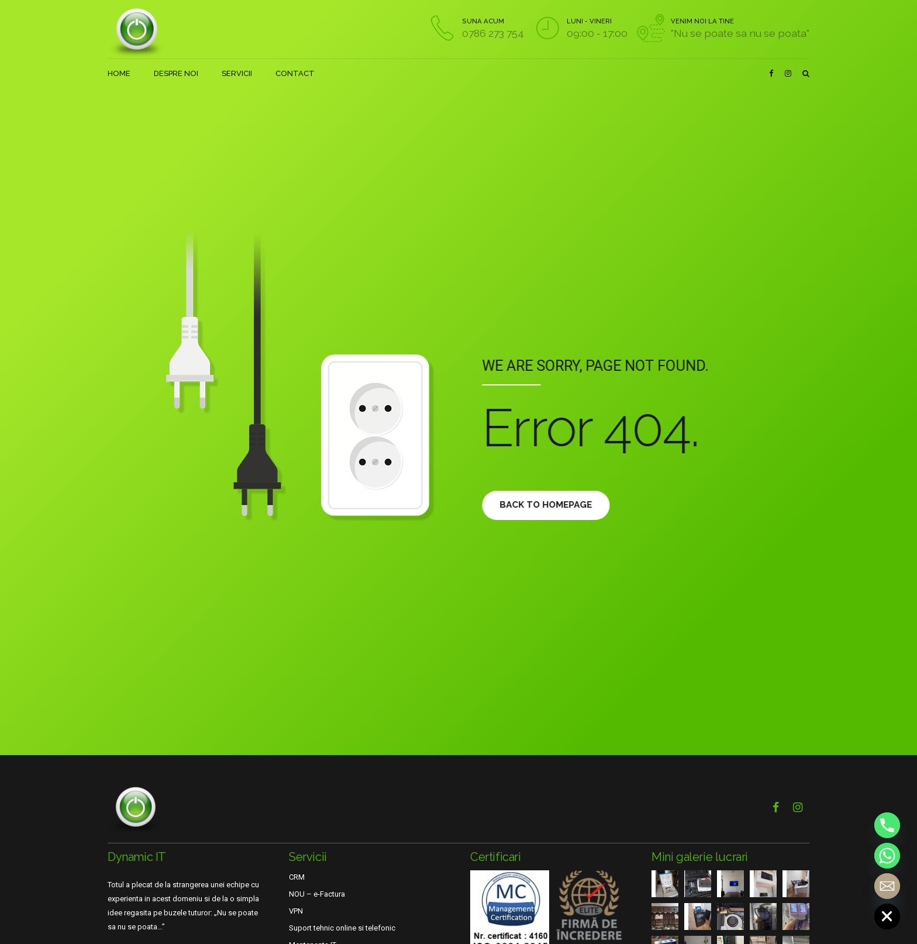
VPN (296, 911)
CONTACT (295, 73)
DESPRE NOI (176, 73)
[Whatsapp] (887, 856)
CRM (297, 877)
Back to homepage (553, 504)
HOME (119, 73)
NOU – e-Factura (317, 894)
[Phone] (887, 825)
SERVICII (237, 73)
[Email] (887, 886)
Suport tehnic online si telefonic (342, 928)
